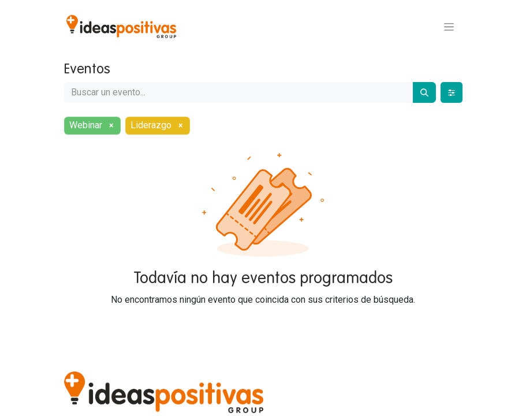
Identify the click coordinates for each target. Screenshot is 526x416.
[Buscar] (424, 92)
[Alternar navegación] (449, 26)
